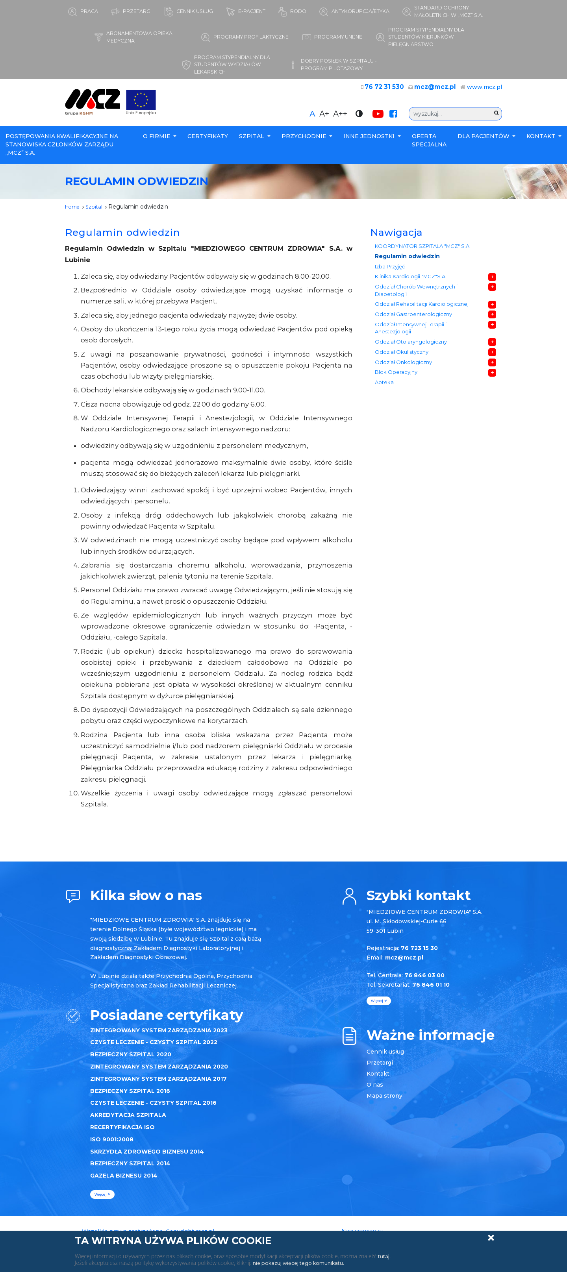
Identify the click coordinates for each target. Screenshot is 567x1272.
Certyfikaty (207, 140)
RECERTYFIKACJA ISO (122, 1131)
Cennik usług (385, 1055)
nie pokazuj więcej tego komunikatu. (305, 1262)
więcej (102, 1198)
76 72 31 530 (392, 91)
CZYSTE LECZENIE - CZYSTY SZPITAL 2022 (153, 1046)
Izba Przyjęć (391, 274)
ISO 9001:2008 (111, 1143)
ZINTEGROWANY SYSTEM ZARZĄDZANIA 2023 (159, 1034)
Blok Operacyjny (396, 395)
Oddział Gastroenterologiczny (414, 328)
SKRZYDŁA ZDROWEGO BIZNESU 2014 (147, 1155)
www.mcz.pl (484, 91)
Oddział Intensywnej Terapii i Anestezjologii (411, 344)
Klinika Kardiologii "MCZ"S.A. (411, 285)
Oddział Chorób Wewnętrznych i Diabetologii (417, 301)
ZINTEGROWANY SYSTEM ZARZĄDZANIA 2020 (159, 1070)
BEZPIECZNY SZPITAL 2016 (130, 1094)
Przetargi (380, 1066)
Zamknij (491, 1238)
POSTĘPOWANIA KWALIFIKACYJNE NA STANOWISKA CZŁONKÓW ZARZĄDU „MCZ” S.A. (62, 149)
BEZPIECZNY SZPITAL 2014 (130, 1167)
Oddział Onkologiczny (404, 383)
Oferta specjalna (429, 144)
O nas (375, 1088)
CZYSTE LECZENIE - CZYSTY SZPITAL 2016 (153, 1107)
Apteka (385, 406)
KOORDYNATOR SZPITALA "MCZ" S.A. (422, 251)
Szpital (252, 140)
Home (74, 210)
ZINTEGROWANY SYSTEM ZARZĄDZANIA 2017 (158, 1082)
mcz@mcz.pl (438, 91)
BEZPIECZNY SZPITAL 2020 (130, 1058)
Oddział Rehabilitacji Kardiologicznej (422, 317)
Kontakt (541, 140)
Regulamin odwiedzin (408, 262)
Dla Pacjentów (484, 140)
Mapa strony (384, 1099)
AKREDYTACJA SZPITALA (128, 1118)
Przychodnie (305, 140)
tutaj (384, 1256)
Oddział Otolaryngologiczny (411, 360)
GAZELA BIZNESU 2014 (124, 1179)
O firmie (157, 140)
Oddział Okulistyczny (402, 371)
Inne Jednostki (369, 140)
